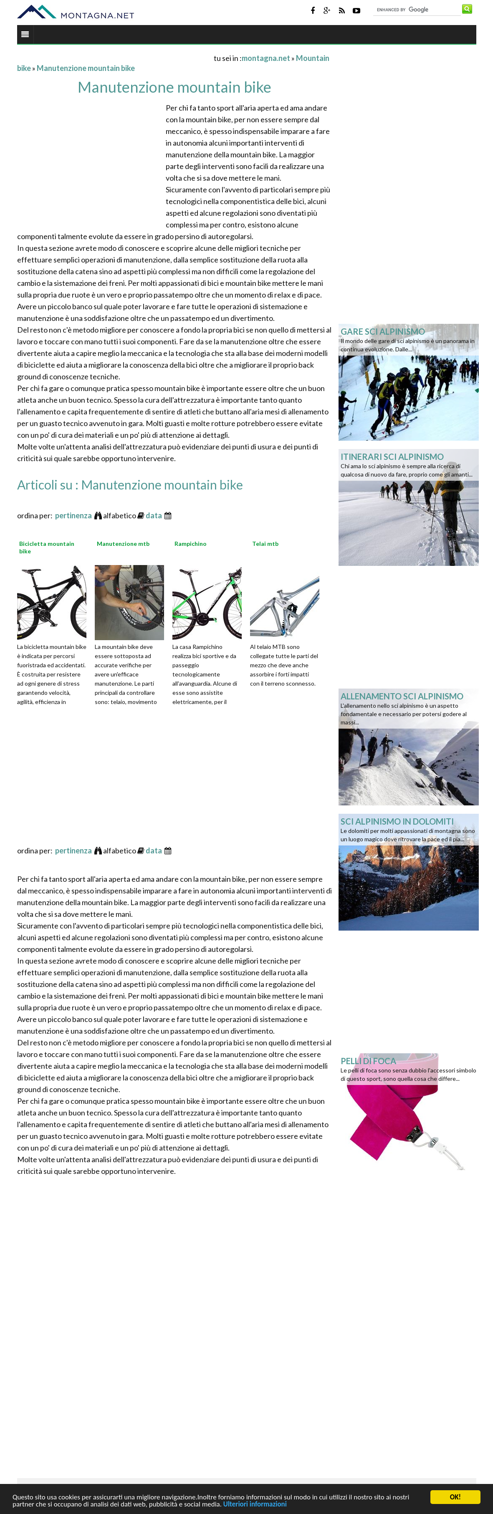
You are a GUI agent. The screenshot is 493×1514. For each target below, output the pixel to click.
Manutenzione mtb (123, 543)
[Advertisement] (114, 58)
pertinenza (74, 515)
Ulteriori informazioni (255, 1505)
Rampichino (190, 543)
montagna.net (266, 58)
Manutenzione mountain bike (86, 68)
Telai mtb (265, 543)
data (154, 515)
